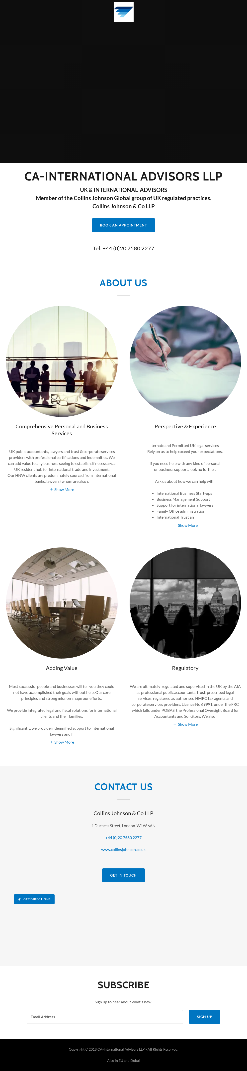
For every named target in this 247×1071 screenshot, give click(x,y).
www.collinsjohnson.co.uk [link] (123, 849)
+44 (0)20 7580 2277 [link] (128, 248)
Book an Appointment (123, 225)
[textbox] (105, 1017)
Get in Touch (123, 875)
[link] (124, 12)
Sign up (204, 1017)
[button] (61, 488)
